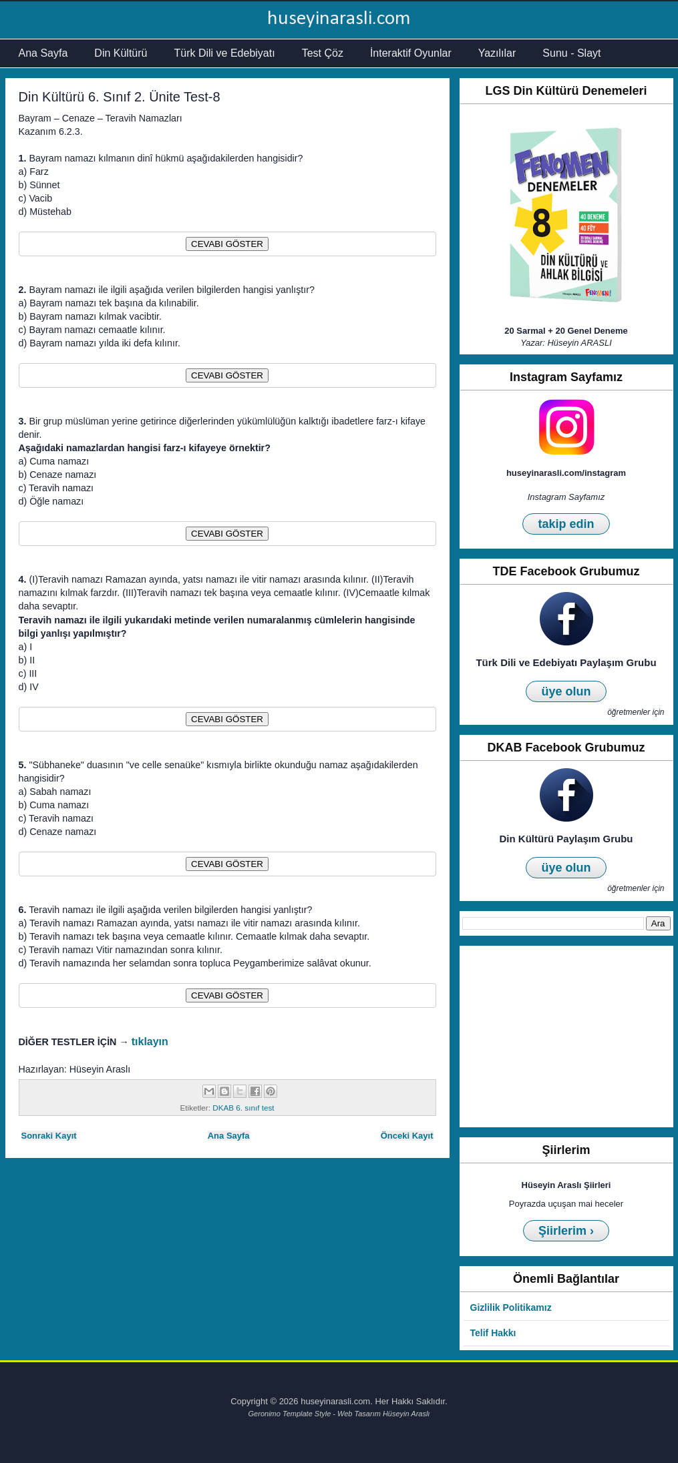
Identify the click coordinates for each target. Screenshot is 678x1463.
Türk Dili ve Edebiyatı (224, 53)
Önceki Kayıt (407, 1136)
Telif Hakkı (493, 1333)
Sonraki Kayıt (49, 1136)
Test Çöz (322, 53)
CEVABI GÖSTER (227, 244)
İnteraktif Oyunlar (411, 53)
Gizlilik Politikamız (511, 1307)
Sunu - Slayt (571, 53)
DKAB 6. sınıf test (243, 1107)
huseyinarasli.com (339, 19)
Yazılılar (497, 53)
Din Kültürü (120, 53)
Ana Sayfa (43, 53)
